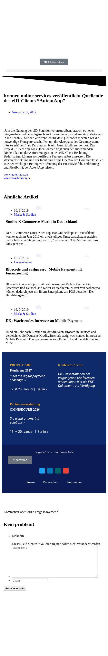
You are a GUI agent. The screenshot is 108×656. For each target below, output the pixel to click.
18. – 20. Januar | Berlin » (29, 432)
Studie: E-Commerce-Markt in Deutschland (41, 221)
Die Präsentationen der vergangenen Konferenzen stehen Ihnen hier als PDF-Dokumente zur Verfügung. (77, 380)
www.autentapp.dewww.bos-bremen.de (17, 176)
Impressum (74, 482)
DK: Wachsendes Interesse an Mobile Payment (44, 320)
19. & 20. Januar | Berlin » (28, 389)
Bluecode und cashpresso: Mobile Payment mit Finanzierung (44, 271)
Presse (30, 482)
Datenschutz (51, 482)
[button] (54, 70)
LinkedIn (18, 536)
